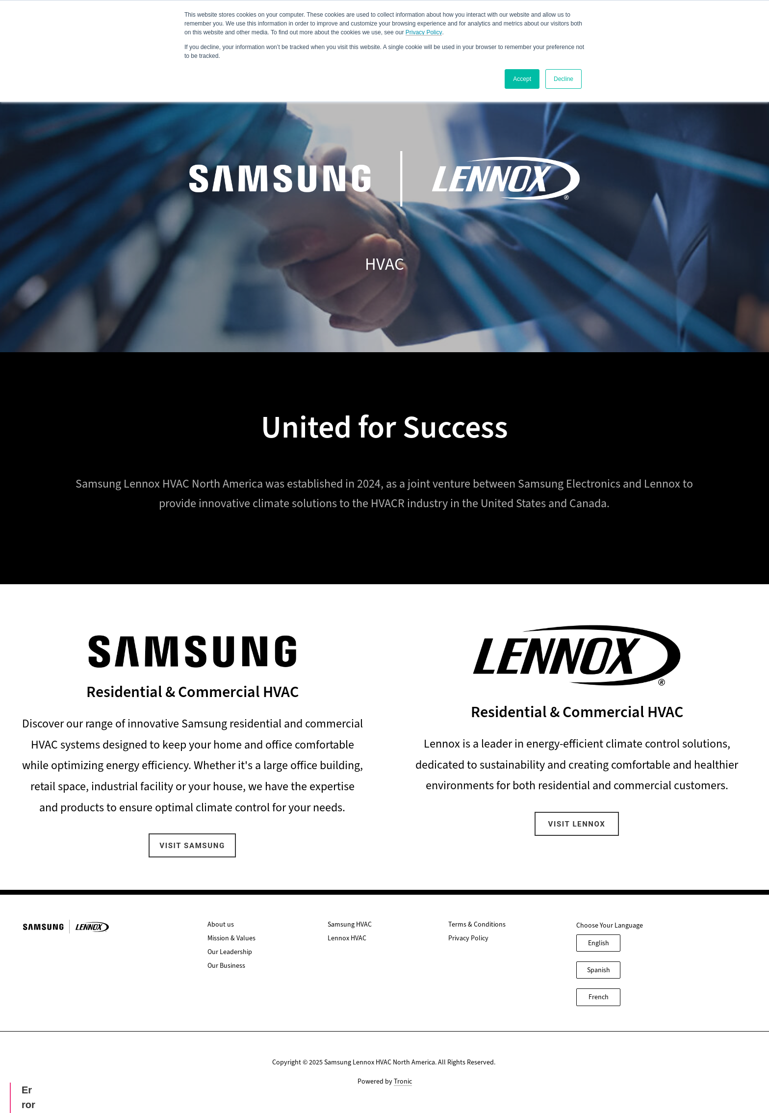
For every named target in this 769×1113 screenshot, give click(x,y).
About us (220, 924)
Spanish (598, 970)
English (598, 943)
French (599, 997)
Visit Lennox (577, 824)
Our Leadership (229, 952)
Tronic (403, 1081)
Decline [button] (563, 79)
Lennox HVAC (347, 938)
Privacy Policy (424, 32)
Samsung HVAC (350, 924)
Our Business (226, 965)
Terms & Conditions (477, 924)
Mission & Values (231, 938)
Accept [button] (522, 79)
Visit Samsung (192, 845)
